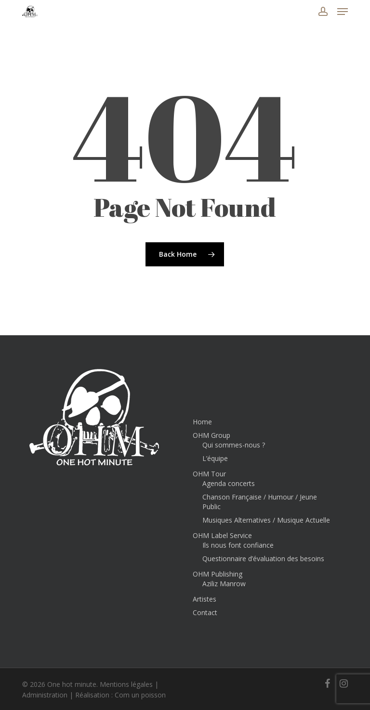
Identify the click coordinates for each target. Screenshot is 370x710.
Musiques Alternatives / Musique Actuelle (266, 520)
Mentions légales (126, 684)
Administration (44, 694)
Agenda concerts (228, 483)
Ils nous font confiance (238, 545)
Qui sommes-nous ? (233, 444)
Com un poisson (140, 694)
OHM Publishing (217, 574)
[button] (342, 11)
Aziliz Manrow (224, 583)
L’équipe (215, 458)
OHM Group (211, 435)
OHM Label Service (222, 535)
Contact (205, 612)
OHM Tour (209, 473)
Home (202, 421)
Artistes (204, 599)
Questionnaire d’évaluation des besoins (263, 558)
